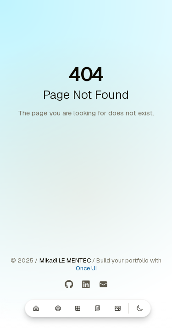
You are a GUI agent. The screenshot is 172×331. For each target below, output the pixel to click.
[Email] (103, 285)
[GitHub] (69, 285)
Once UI (86, 268)
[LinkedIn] (86, 285)
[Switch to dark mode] (139, 308)
